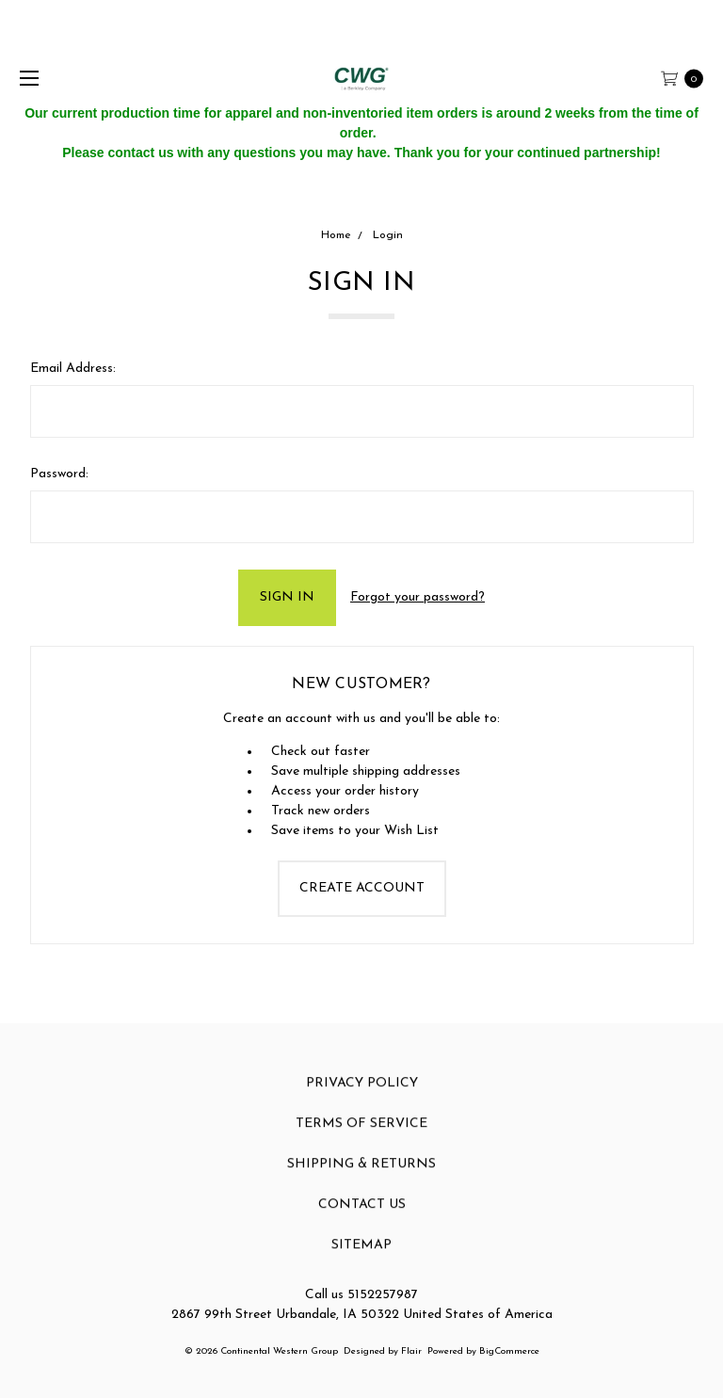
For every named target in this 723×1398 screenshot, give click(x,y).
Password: (59, 474)
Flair (411, 1351)
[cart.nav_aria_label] (687, 78)
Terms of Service (361, 1138)
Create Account (362, 888)
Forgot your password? (417, 597)
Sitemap (361, 1259)
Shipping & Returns (361, 1178)
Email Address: (73, 369)
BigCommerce (509, 1351)
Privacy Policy (362, 1097)
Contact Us (362, 1219)
